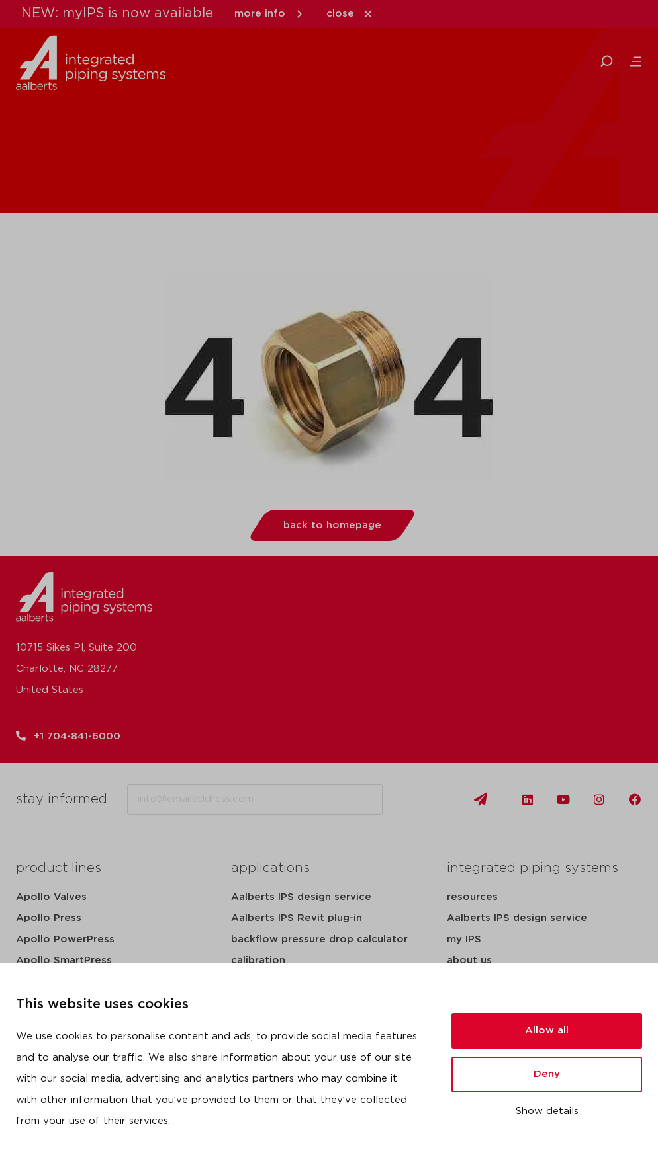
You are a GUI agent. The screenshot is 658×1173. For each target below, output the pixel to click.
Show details (547, 1111)
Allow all (547, 1030)
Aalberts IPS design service (301, 897)
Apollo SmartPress (64, 960)
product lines (58, 868)
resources (472, 897)
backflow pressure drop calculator (319, 939)
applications (270, 868)
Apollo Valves (51, 897)
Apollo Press (48, 918)
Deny (547, 1074)
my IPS (464, 939)
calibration (258, 960)
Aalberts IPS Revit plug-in (296, 918)
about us (469, 960)
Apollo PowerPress (65, 939)
